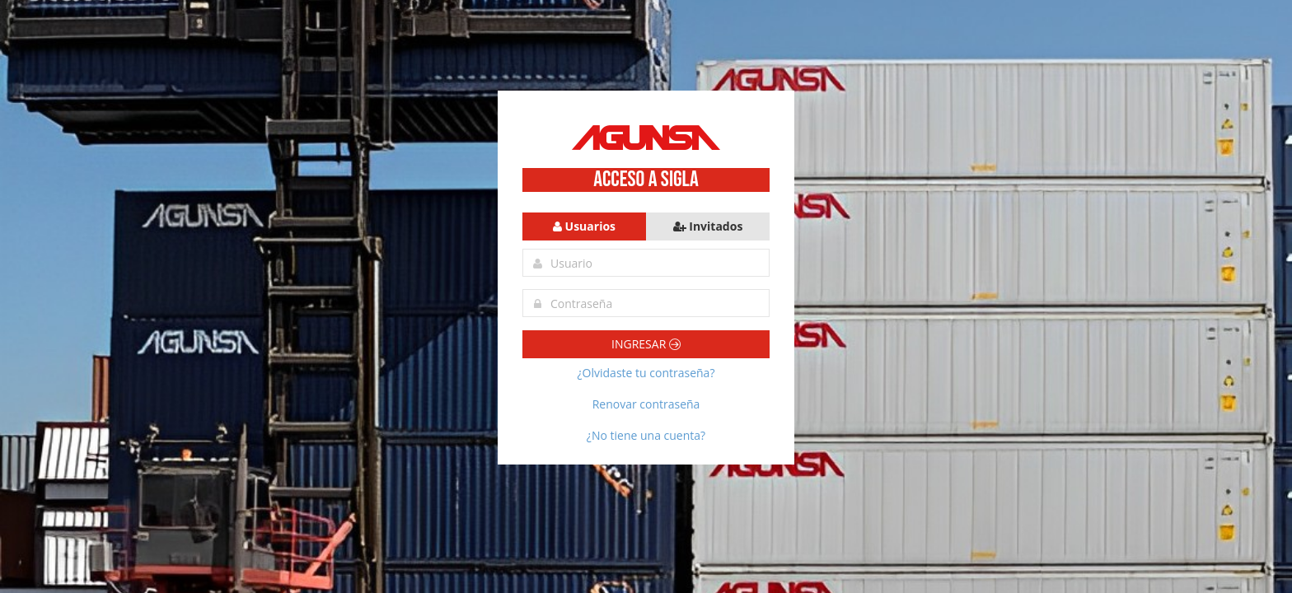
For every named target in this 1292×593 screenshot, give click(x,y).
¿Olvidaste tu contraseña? (646, 373)
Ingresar (646, 344)
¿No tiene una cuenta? (646, 435)
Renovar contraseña (646, 404)
